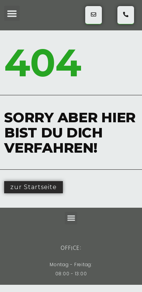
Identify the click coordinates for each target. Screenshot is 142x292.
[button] (12, 13)
